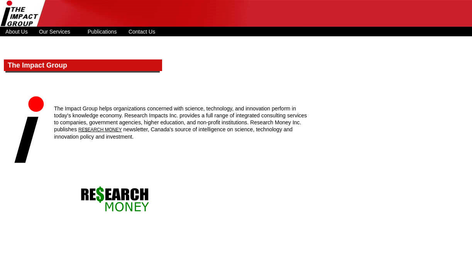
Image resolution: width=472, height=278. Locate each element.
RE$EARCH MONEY (100, 129)
